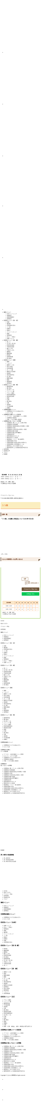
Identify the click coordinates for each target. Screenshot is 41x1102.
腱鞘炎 (9, 351)
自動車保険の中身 (12, 441)
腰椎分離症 (10, 378)
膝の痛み (9, 388)
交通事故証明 (10, 434)
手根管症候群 (10, 346)
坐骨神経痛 (10, 368)
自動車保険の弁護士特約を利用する (17, 442)
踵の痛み (9, 401)
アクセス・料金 (5, 626)
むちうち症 (10, 413)
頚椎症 (9, 328)
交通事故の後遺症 (12, 417)
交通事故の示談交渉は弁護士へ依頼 (17, 429)
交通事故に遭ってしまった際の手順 (17, 422)
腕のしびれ (10, 348)
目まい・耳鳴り (11, 337)
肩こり (9, 342)
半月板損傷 (10, 406)
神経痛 (9, 373)
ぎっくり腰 (10, 370)
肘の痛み (9, 358)
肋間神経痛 (10, 356)
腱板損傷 (9, 353)
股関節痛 (9, 381)
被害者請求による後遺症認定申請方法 (17, 447)
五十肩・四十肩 (11, 343)
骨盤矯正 (9, 315)
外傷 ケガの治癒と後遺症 (14, 419)
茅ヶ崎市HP (7, 858)
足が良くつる (10, 389)
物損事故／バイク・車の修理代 (15, 439)
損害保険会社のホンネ (13, 436)
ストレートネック (12, 332)
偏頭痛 (9, 323)
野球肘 (9, 355)
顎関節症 (9, 335)
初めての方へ (4, 623)
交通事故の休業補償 (12, 424)
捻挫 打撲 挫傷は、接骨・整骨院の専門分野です (18, 1026)
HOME (2, 620)
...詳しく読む (4, 554)
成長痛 (9, 404)
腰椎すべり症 (10, 365)
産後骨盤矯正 (10, 317)
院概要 (5, 454)
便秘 (8, 333)
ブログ (5, 452)
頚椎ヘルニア (10, 338)
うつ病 (9, 327)
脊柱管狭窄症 (10, 375)
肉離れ (9, 408)
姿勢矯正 (9, 318)
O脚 (8, 403)
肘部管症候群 (10, 345)
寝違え (9, 330)
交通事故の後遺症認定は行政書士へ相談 (18, 426)
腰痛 (8, 361)
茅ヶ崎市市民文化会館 (10, 861)
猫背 (8, 379)
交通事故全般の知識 (12, 431)
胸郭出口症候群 (11, 371)
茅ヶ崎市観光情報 (9, 859)
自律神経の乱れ (11, 325)
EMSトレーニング (12, 313)
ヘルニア (9, 363)
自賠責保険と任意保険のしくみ (15, 444)
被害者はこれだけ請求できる (15, 446)
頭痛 (8, 322)
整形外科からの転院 (12, 437)
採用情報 (6, 449)
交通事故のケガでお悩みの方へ (15, 411)
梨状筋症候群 (10, 396)
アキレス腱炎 (10, 393)
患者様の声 (7, 450)
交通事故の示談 (11, 427)
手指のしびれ (10, 350)
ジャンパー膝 (10, 391)
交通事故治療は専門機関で (14, 432)
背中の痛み (10, 366)
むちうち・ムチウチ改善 (10, 756)
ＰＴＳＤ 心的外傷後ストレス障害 (17, 416)
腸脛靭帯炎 (10, 386)
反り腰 (9, 376)
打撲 (8, 399)
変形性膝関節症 (11, 394)
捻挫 (8, 398)
